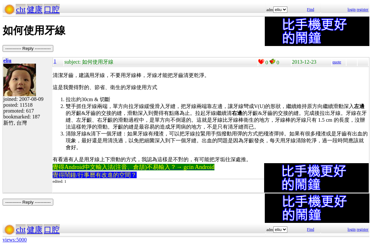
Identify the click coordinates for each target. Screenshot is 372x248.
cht (20, 9)
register (362, 9)
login (351, 9)
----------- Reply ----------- (28, 48)
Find (310, 9)
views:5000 (15, 239)
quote (336, 62)
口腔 (51, 9)
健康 (34, 9)
